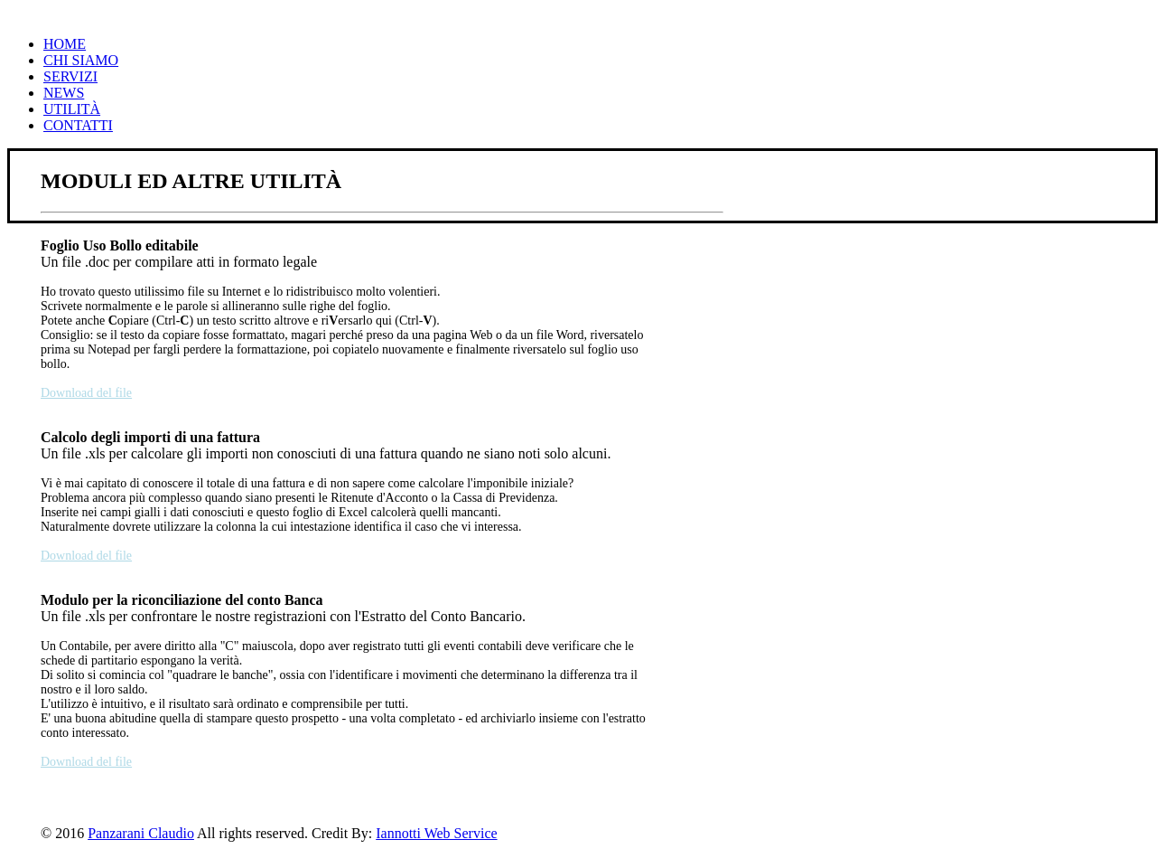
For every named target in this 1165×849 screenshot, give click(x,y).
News (63, 92)
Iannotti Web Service (436, 833)
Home (64, 44)
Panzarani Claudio (141, 833)
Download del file (86, 393)
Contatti (78, 125)
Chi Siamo (80, 60)
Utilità (71, 109)
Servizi (70, 76)
